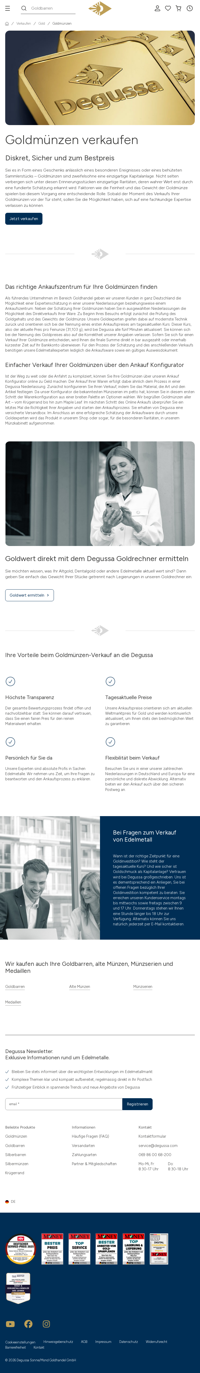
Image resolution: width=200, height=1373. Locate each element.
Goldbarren (15, 986)
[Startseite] (7, 23)
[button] (189, 8)
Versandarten (83, 1145)
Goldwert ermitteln (29, 595)
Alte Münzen (79, 986)
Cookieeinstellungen (20, 1342)
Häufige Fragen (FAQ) (90, 1136)
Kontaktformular (152, 1136)
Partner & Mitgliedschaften (94, 1164)
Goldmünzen (16, 1136)
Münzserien (142, 986)
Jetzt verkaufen (24, 218)
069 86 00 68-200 (155, 1154)
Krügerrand (14, 1173)
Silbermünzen (16, 1164)
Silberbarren (15, 1154)
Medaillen (13, 1002)
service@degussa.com (158, 1145)
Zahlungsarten (84, 1154)
